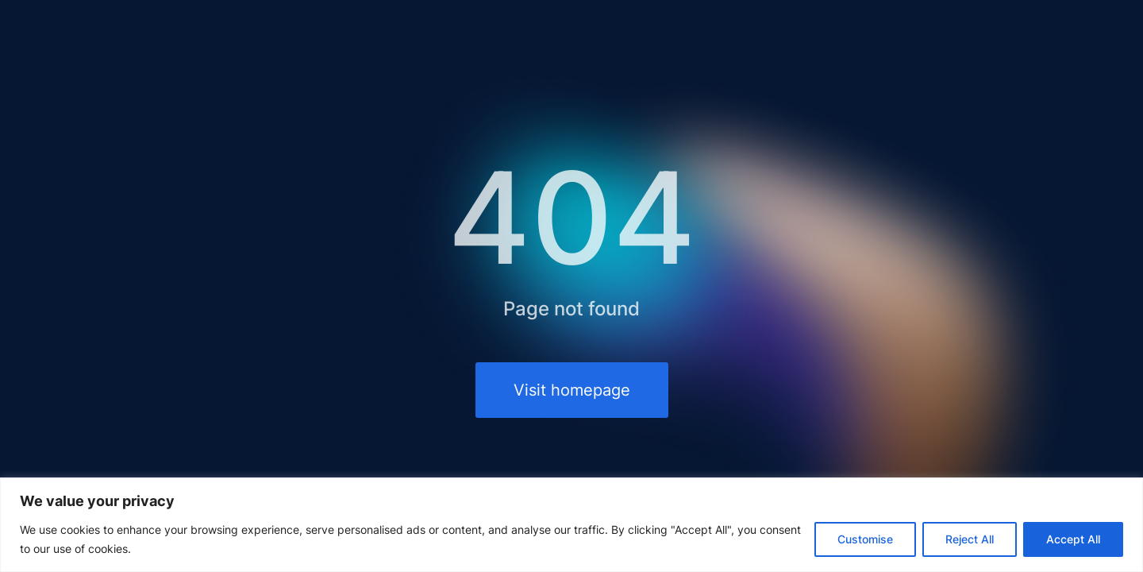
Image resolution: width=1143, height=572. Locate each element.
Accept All (1073, 539)
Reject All (969, 539)
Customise (865, 539)
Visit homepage (572, 390)
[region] (571, 524)
